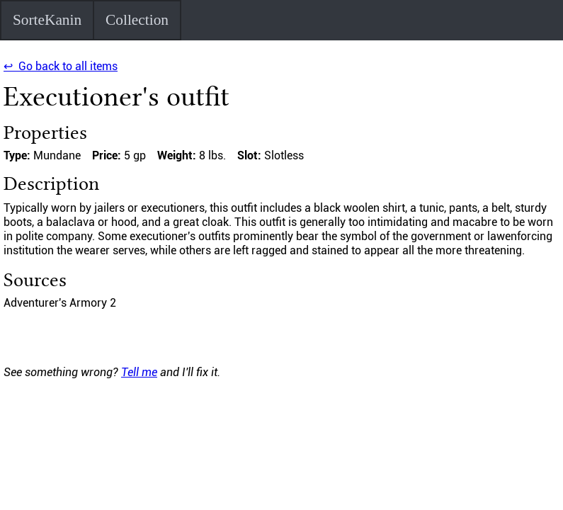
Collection (137, 19)
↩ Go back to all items (61, 66)
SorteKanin (47, 19)
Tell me (139, 372)
